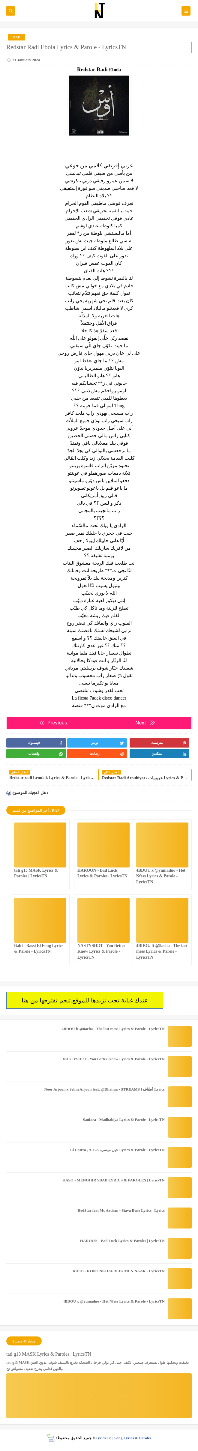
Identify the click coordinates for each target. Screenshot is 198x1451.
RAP (16, 37)
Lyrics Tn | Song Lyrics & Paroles (123, 1438)
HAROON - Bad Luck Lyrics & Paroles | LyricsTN (122, 1240)
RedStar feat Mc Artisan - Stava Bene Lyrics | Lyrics (121, 1210)
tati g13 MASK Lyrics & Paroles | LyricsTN (48, 1354)
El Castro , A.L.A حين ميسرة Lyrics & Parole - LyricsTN (117, 1150)
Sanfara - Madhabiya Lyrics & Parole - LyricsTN (124, 1119)
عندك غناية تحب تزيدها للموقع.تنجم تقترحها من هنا (85, 1000)
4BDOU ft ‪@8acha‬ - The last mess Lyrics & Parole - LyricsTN (162, 951)
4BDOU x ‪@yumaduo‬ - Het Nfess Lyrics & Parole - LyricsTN (160, 876)
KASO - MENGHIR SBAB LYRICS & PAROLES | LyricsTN (113, 1180)
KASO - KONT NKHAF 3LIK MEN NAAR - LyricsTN (119, 1271)
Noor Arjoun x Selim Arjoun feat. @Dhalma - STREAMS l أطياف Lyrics (104, 1089)
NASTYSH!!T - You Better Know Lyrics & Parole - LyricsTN (101, 951)
